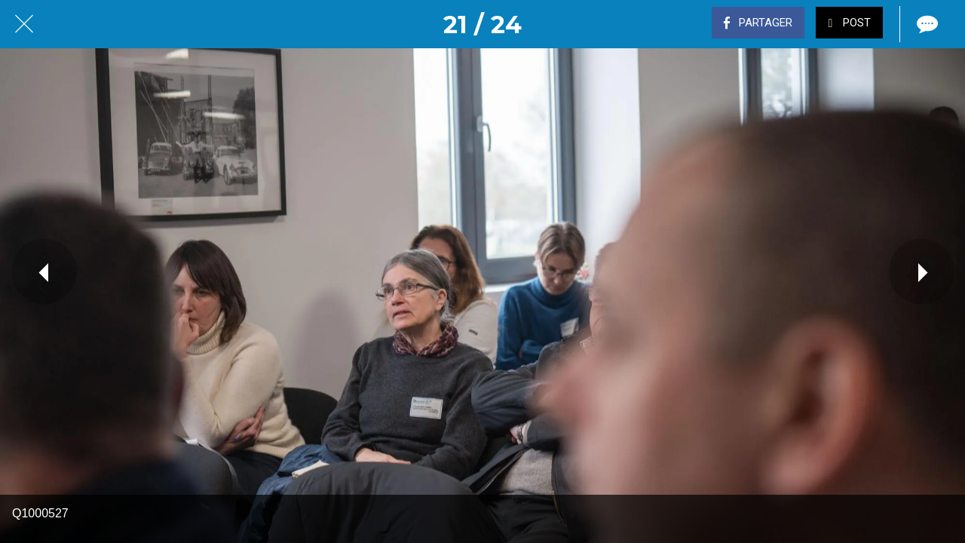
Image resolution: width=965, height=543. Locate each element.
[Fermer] (24, 24)
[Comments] (926, 24)
